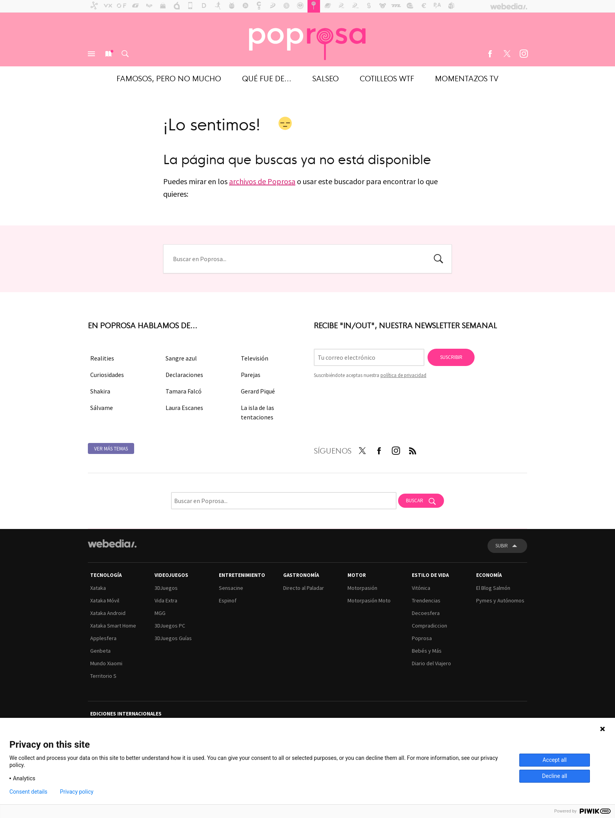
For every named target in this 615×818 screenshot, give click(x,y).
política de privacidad (403, 375)
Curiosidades (107, 375)
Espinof (228, 600)
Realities (102, 358)
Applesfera (103, 638)
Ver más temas (111, 448)
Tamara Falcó (184, 391)
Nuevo (108, 53)
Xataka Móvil (104, 600)
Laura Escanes (184, 408)
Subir (501, 545)
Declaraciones (184, 375)
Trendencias (426, 600)
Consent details (28, 792)
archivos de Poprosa (262, 181)
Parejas (250, 375)
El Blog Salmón (493, 587)
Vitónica (421, 587)
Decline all (554, 776)
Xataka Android (108, 613)
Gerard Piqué (258, 391)
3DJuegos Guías (173, 638)
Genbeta (100, 650)
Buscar (125, 53)
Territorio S (103, 675)
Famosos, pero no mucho (168, 78)
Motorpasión (362, 587)
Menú (91, 53)
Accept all (554, 760)
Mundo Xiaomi (106, 663)
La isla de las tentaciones (257, 412)
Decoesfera (426, 613)
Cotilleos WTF (387, 78)
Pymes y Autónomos (500, 600)
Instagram (523, 53)
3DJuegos (166, 587)
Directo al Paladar (303, 587)
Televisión (254, 358)
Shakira (100, 391)
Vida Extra (166, 600)
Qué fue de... (266, 78)
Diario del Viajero (431, 663)
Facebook (490, 53)
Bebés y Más (427, 650)
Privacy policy (76, 792)
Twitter (506, 53)
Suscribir (451, 357)
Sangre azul (181, 358)
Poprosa (422, 638)
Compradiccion (429, 625)
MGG (160, 613)
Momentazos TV (467, 78)
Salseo (325, 78)
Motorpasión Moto (369, 600)
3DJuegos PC (170, 625)
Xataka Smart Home (113, 625)
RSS (412, 449)
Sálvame (101, 408)
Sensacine (231, 587)
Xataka (98, 587)
